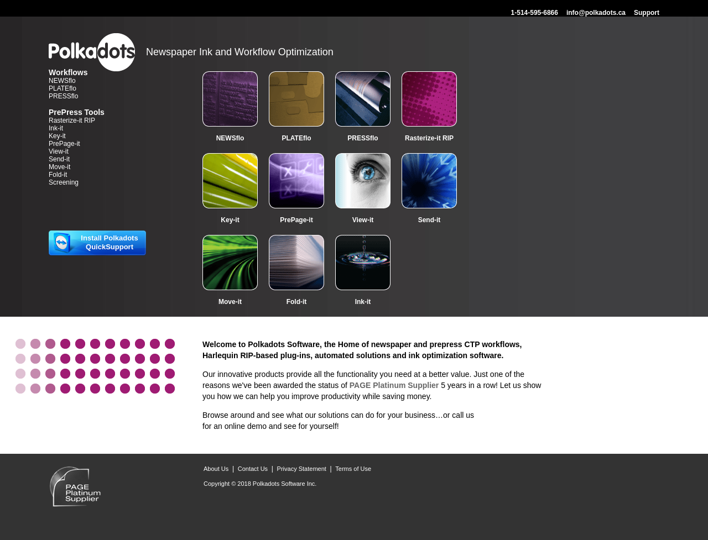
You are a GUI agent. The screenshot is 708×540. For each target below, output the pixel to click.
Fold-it (58, 175)
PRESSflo (63, 96)
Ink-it (56, 128)
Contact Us (253, 468)
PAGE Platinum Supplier (394, 385)
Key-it (57, 136)
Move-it (59, 167)
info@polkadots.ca (596, 13)
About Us (216, 468)
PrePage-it (64, 144)
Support (646, 13)
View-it (59, 151)
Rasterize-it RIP (72, 120)
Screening (64, 182)
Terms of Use (353, 468)
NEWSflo (62, 81)
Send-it (59, 159)
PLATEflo (62, 88)
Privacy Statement (301, 468)
